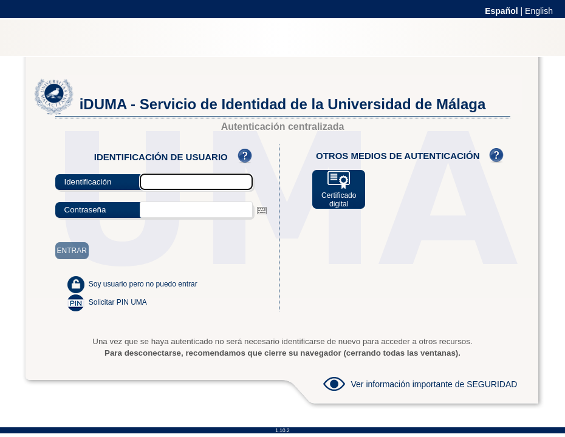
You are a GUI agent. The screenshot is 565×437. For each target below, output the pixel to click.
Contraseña (85, 209)
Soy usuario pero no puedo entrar (143, 284)
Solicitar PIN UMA (118, 302)
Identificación (88, 181)
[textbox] (196, 210)
